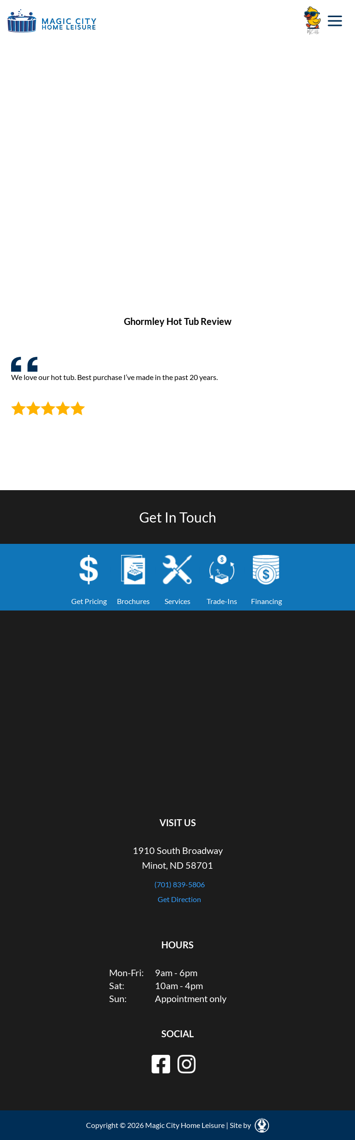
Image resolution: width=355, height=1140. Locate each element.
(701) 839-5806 (179, 884)
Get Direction (179, 899)
